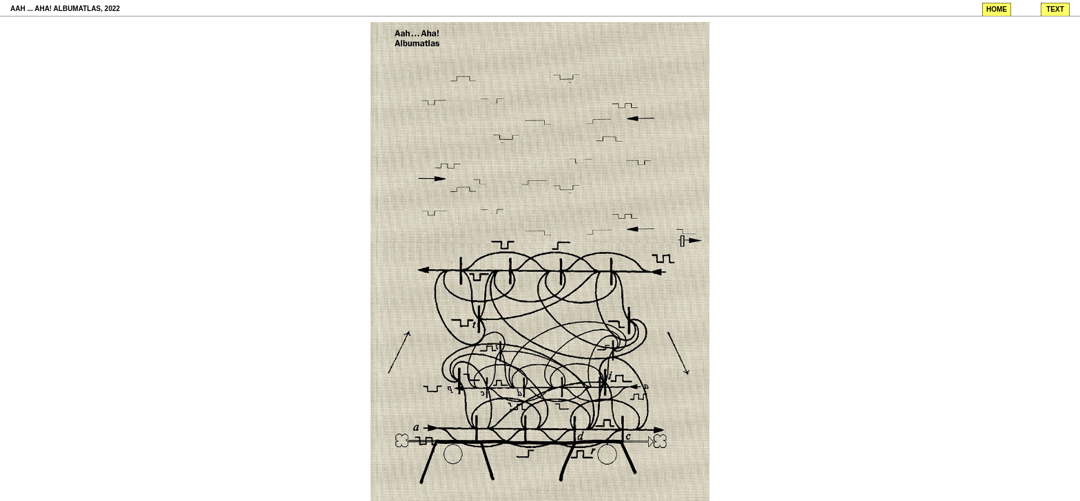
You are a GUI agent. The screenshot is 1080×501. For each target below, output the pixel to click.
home (996, 9)
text (1055, 9)
